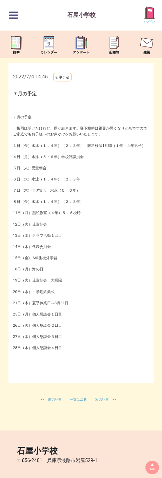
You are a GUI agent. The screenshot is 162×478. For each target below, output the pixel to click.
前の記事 (55, 399)
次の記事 (102, 399)
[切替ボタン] (13, 15)
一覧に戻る (79, 399)
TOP (152, 469)
